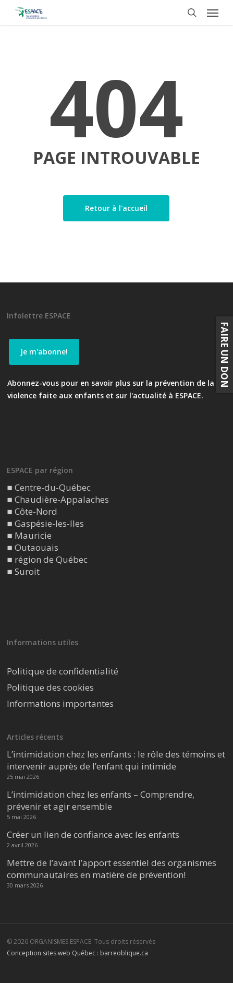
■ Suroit (23, 571)
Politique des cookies (50, 687)
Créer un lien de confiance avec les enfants (93, 834)
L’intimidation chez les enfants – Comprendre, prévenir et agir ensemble (100, 800)
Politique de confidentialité (62, 671)
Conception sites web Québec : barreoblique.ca (77, 953)
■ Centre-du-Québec (48, 487)
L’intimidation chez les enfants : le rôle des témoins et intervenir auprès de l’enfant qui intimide (116, 760)
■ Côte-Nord (32, 511)
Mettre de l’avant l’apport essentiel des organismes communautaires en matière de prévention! (111, 869)
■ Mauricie (29, 535)
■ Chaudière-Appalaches (57, 499)
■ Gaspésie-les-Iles (45, 523)
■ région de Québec (47, 559)
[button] (212, 12)
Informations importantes (60, 703)
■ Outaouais (32, 547)
